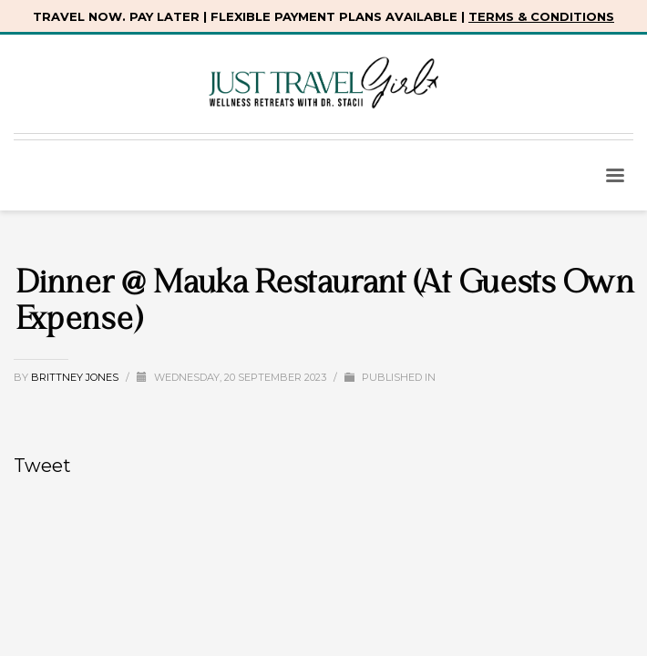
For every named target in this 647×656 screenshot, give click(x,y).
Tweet (42, 466)
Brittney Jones (76, 377)
